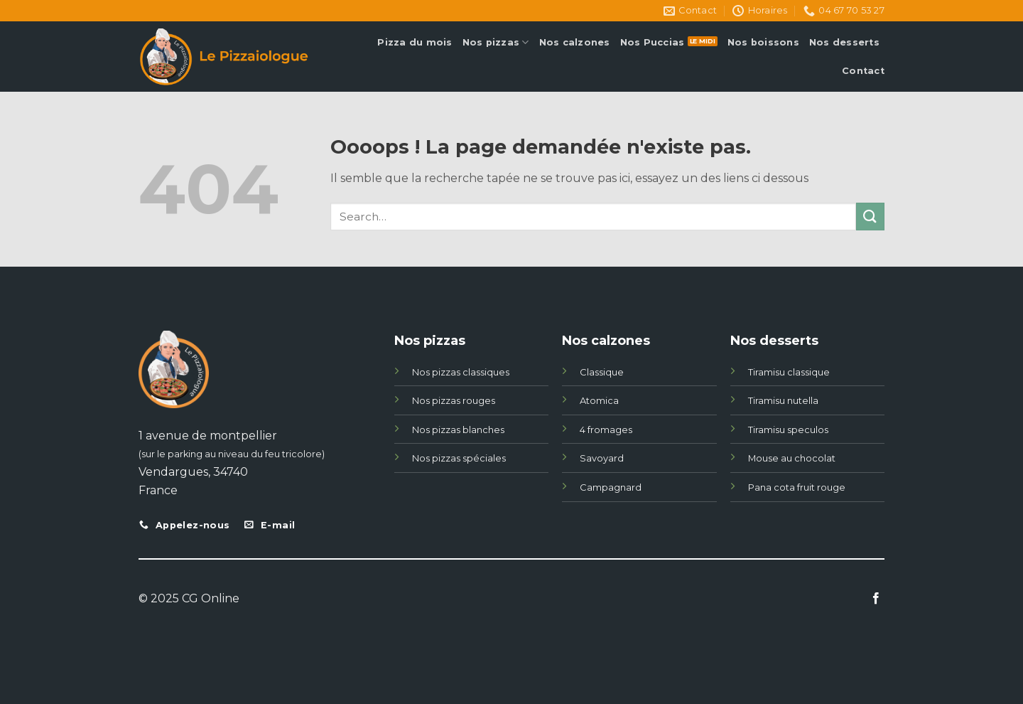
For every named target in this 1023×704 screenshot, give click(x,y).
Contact (863, 70)
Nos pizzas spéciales (459, 458)
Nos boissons (763, 42)
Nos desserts (844, 42)
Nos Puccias (652, 42)
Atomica (599, 400)
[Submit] (870, 216)
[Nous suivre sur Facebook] (876, 598)
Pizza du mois (414, 42)
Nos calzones (574, 42)
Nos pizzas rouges (453, 400)
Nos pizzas (495, 42)
